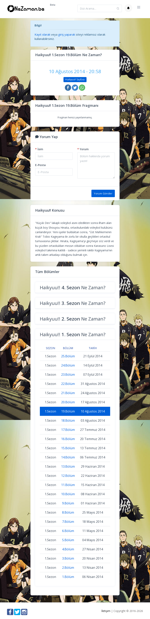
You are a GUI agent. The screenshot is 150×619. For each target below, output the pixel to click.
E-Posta (40, 165)
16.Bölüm (68, 439)
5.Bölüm (68, 540)
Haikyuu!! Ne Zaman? (72, 287)
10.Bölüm (68, 494)
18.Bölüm (68, 420)
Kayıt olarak (42, 34)
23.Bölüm (68, 374)
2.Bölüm (68, 567)
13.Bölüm (68, 466)
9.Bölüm (68, 503)
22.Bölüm (68, 384)
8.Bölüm (68, 512)
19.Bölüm (68, 411)
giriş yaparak (66, 34)
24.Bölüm (68, 365)
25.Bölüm (68, 356)
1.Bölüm (68, 577)
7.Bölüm (68, 521)
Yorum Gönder (103, 193)
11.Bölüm (68, 485)
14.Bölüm (68, 457)
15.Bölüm (68, 448)
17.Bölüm (68, 430)
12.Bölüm (68, 475)
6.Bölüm (68, 531)
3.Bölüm (68, 558)
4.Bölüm (68, 549)
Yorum (83, 149)
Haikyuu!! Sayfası (75, 79)
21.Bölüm (68, 393)
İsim (39, 149)
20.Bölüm (68, 402)
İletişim (105, 611)
